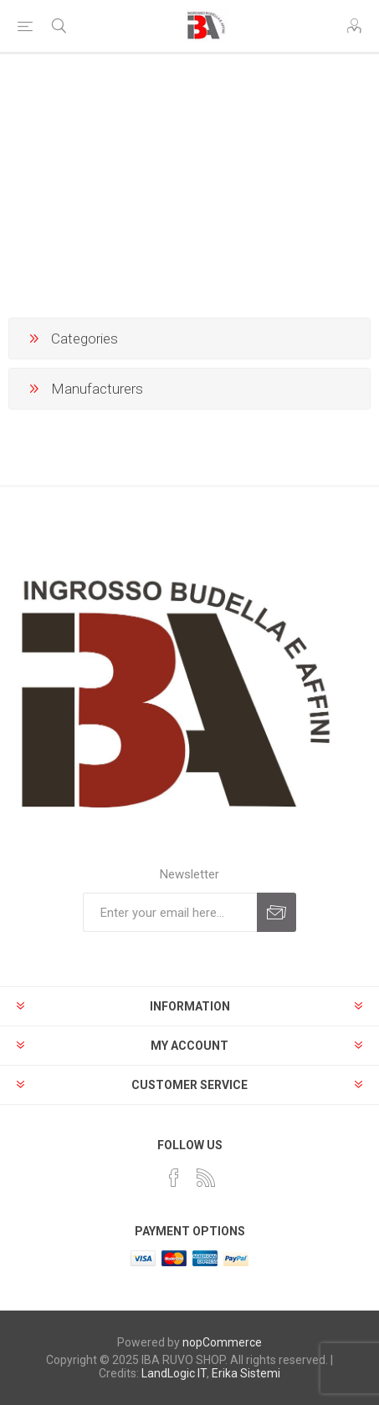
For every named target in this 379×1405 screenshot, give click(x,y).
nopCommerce (222, 1342)
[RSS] (205, 1177)
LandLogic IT (174, 1373)
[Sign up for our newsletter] (170, 912)
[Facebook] (174, 1177)
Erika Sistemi (246, 1373)
